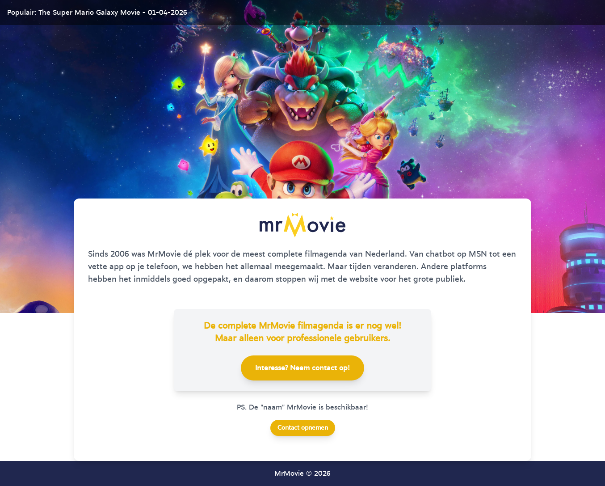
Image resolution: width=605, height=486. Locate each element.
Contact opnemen (302, 428)
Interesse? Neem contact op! (302, 368)
